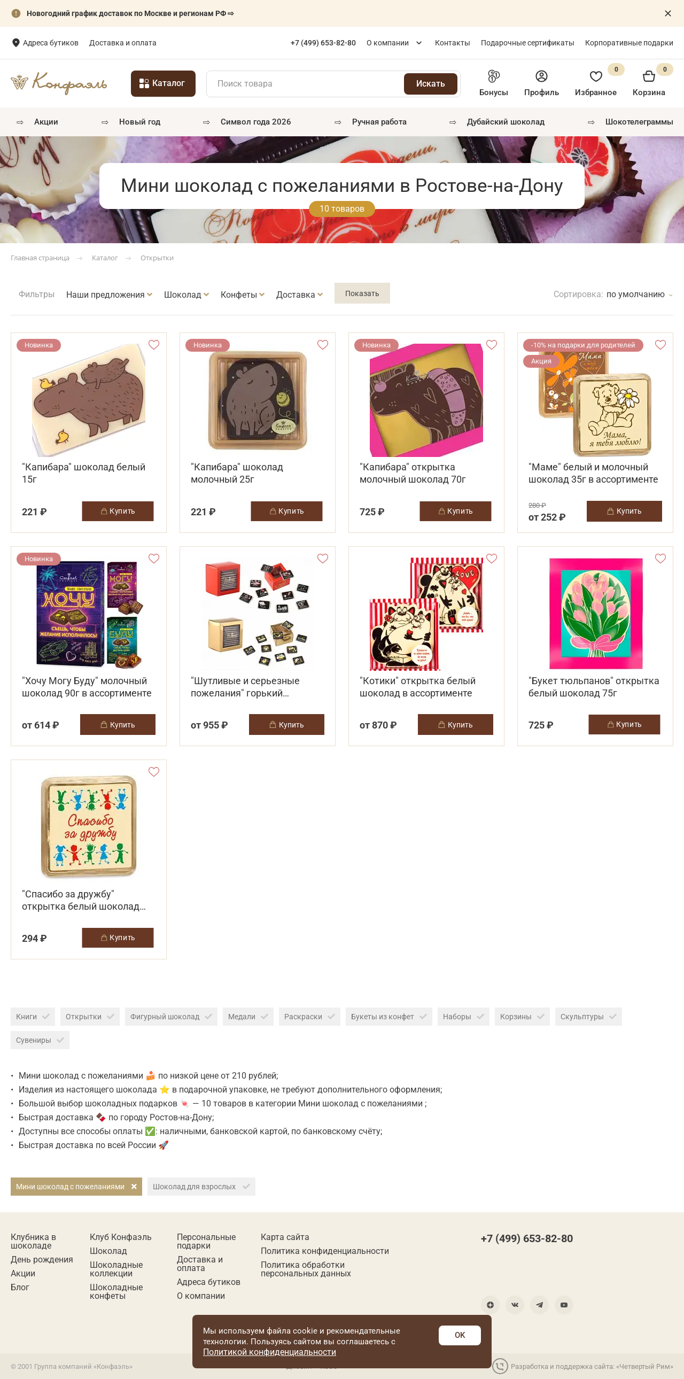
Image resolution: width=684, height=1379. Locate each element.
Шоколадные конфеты (116, 1291)
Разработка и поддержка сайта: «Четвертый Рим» (582, 1366)
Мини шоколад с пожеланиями (76, 1186)
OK (460, 1335)
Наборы (463, 1016)
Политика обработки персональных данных (306, 1269)
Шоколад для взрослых (201, 1186)
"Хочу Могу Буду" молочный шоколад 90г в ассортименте (87, 687)
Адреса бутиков (131, 42)
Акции (46, 122)
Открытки (90, 1016)
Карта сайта (285, 1237)
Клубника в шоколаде (33, 1241)
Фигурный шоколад (171, 1016)
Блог (20, 1287)
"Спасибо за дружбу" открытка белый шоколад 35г (80, 900)
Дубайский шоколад (506, 122)
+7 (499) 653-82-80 (527, 1238)
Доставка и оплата (203, 42)
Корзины (522, 1016)
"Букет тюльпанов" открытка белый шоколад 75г (593, 687)
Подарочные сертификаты (527, 42)
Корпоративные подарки (629, 42)
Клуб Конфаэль (121, 1237)
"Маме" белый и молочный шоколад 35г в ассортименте (593, 473)
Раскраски (309, 1016)
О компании (388, 42)
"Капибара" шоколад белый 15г (83, 473)
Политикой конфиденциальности (269, 1352)
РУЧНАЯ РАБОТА (379, 122)
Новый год (139, 122)
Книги (33, 1016)
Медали (248, 1016)
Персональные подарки (206, 1241)
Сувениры (40, 1040)
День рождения (42, 1260)
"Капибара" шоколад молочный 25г (237, 473)
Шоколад (108, 1251)
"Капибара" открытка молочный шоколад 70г (413, 473)
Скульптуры (589, 1016)
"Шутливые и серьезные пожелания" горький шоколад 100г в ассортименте (245, 687)
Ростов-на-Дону (52, 43)
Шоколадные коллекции (116, 1269)
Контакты (452, 42)
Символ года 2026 (256, 122)
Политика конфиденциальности (325, 1251)
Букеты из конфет (389, 1016)
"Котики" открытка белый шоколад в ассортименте (418, 687)
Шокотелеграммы (639, 122)
